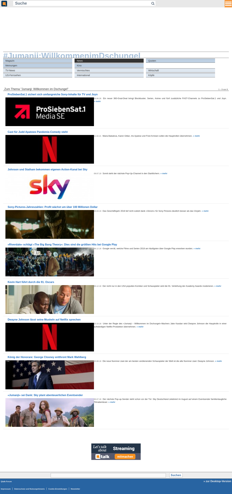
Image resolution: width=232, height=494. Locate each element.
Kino (79, 65)
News (80, 60)
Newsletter (75, 489)
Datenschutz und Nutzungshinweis (29, 489)
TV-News (10, 70)
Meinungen (11, 65)
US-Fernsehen (13, 75)
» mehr (97, 101)
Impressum (6, 489)
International (83, 75)
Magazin (9, 60)
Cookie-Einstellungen (57, 489)
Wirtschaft (153, 70)
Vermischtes (83, 70)
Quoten (152, 60)
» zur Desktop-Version (217, 481)
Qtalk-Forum (6, 481)
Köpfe (151, 75)
